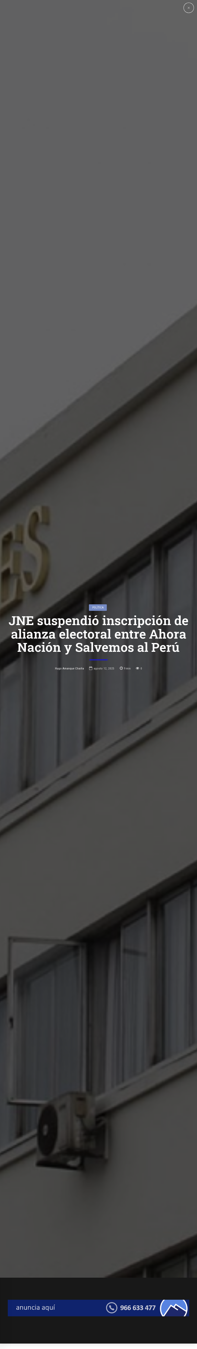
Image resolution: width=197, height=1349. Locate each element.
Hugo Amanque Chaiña (69, 704)
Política (98, 643)
